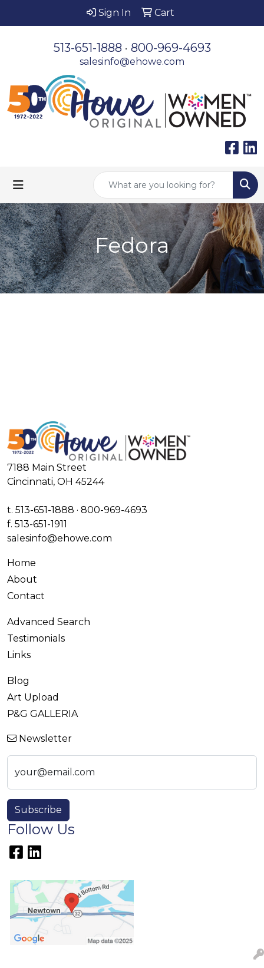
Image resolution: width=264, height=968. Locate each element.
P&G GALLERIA (42, 713)
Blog (18, 680)
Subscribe (38, 809)
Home (21, 563)
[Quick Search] (163, 185)
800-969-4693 (171, 48)
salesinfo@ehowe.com (132, 61)
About (22, 579)
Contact (26, 596)
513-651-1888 (88, 48)
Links (19, 654)
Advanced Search (48, 621)
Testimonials (36, 638)
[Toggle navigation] (18, 185)
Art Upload (33, 697)
